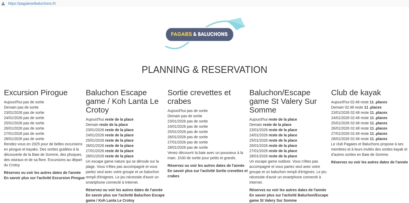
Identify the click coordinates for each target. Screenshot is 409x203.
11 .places (378, 102)
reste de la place (119, 119)
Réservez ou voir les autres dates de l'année (42, 172)
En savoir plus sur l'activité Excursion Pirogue (44, 178)
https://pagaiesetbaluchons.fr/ (32, 3)
